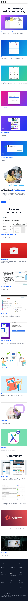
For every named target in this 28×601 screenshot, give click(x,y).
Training (20, 580)
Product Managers (12, 569)
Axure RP (2, 565)
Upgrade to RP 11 (3, 574)
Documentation (21, 582)
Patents (11, 582)
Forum (20, 569)
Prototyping (11, 565)
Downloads (20, 567)
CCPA (11, 580)
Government (2, 582)
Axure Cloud (2, 569)
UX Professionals (12, 567)
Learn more (3, 201)
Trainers (20, 585)
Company (20, 572)
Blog (19, 565)
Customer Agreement (13, 575)
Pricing (2, 572)
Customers (2, 580)
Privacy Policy (12, 577)
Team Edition (2, 567)
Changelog (20, 587)
